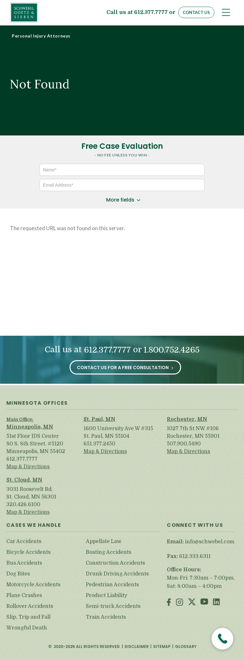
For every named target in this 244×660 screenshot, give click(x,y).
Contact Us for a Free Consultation (123, 367)
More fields (120, 199)
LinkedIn (216, 602)
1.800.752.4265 (172, 349)
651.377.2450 (99, 444)
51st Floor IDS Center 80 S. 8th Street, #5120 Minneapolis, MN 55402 (35, 443)
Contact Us (196, 12)
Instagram (179, 602)
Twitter (192, 602)
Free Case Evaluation (122, 146)
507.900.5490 (184, 444)
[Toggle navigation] (225, 12)
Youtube (204, 602)
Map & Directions (28, 467)
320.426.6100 (23, 504)
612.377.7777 (151, 13)
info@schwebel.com (209, 542)
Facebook (169, 602)
